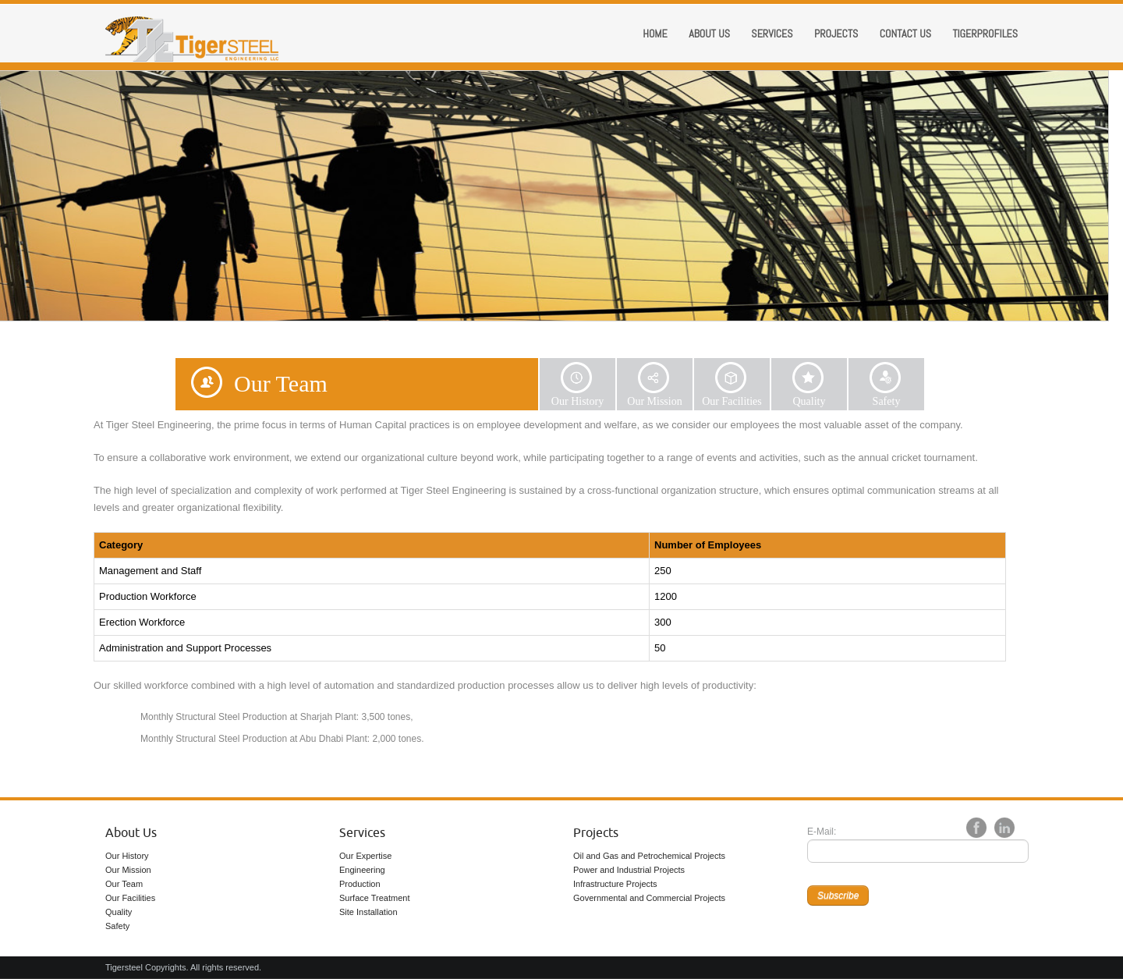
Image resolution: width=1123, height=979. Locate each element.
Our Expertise (365, 855)
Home (655, 34)
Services (771, 34)
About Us (131, 833)
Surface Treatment (374, 898)
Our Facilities (130, 898)
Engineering (362, 869)
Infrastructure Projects (615, 884)
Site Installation (368, 912)
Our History (127, 855)
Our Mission (128, 869)
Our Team (124, 884)
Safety (117, 926)
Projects (836, 34)
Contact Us (905, 34)
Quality (118, 912)
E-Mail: (821, 831)
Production (360, 884)
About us (709, 34)
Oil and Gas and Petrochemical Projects (649, 855)
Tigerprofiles (985, 34)
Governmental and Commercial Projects (649, 898)
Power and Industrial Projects (629, 869)
